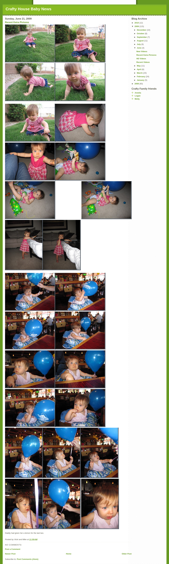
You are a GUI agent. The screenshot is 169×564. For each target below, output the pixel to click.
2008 (137, 84)
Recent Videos (143, 62)
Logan (138, 96)
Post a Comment (12, 549)
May (139, 66)
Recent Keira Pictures (17, 22)
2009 (137, 26)
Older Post (127, 554)
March (140, 73)
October (141, 33)
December (142, 30)
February (141, 76)
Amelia (138, 93)
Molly (137, 99)
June (139, 48)
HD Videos (141, 58)
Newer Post (10, 554)
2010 (137, 23)
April (139, 69)
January (141, 80)
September (142, 37)
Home (68, 554)
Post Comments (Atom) (27, 559)
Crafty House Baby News (29, 9)
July (139, 44)
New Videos (141, 51)
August (140, 41)
